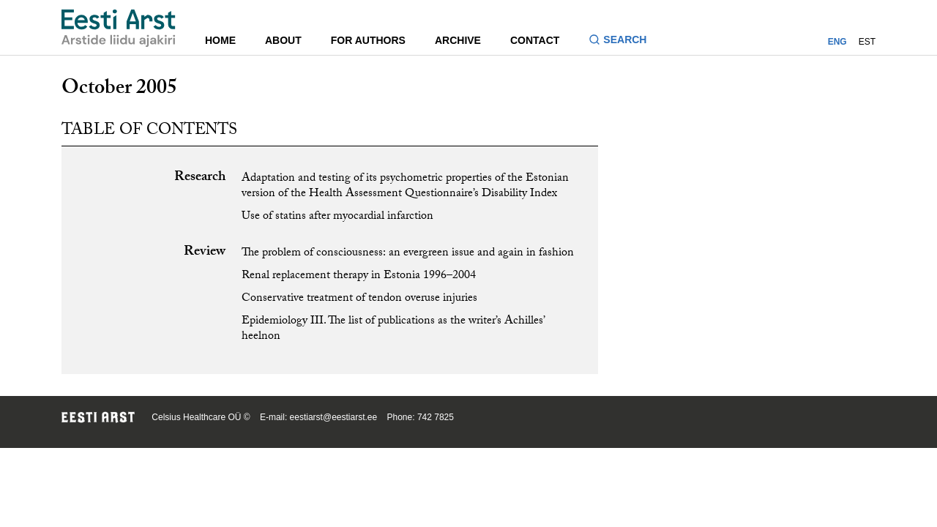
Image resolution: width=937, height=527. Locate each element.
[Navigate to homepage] (118, 28)
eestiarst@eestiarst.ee (334, 417)
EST (867, 42)
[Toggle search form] (623, 41)
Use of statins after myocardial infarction (337, 217)
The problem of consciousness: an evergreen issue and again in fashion (408, 253)
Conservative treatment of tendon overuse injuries (359, 299)
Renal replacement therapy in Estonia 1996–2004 (359, 276)
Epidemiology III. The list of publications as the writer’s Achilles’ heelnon (393, 329)
